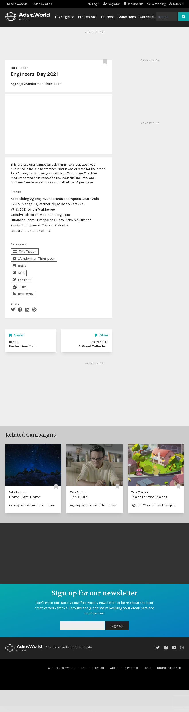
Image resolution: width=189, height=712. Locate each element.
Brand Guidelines (169, 668)
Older (101, 335)
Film (19, 287)
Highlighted (64, 17)
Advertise (131, 668)
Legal (147, 668)
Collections (127, 17)
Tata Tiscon (19, 68)
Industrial (23, 294)
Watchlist (146, 17)
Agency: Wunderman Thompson (32, 505)
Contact (98, 668)
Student (107, 17)
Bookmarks (134, 4)
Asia (19, 273)
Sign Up (117, 626)
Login (94, 4)
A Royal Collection (93, 346)
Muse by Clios (42, 4)
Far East (22, 280)
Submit (176, 4)
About (114, 668)
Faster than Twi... (23, 346)
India (19, 265)
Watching (156, 4)
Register (111, 4)
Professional (88, 17)
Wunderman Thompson (42, 84)
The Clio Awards (16, 4)
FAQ (84, 668)
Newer (16, 335)
